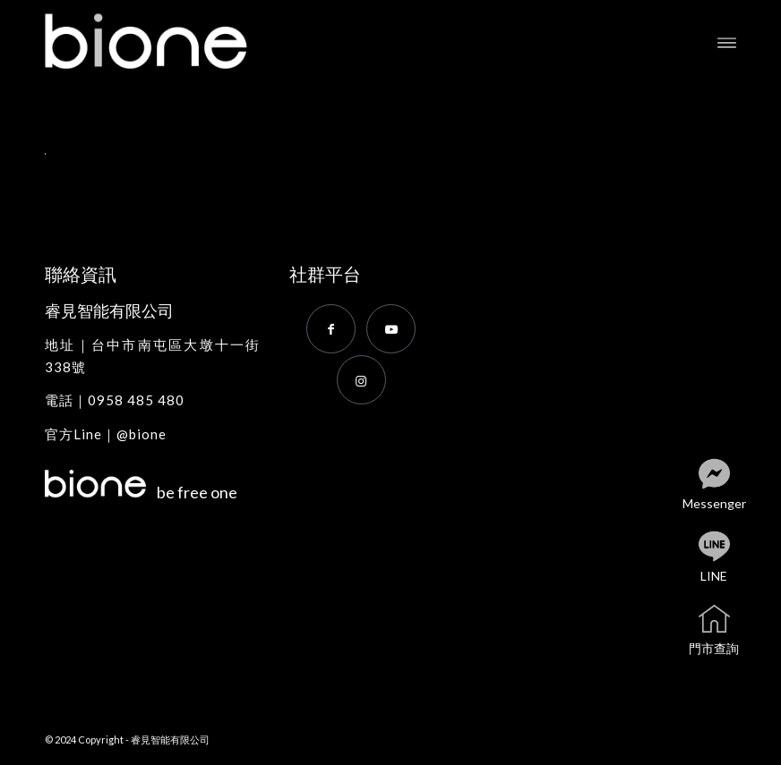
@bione (141, 434)
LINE (729, 558)
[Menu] (726, 41)
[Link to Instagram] (361, 379)
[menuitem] (726, 41)
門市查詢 (726, 630)
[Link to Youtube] (391, 328)
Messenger (723, 485)
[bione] (166, 41)
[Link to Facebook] (331, 328)
